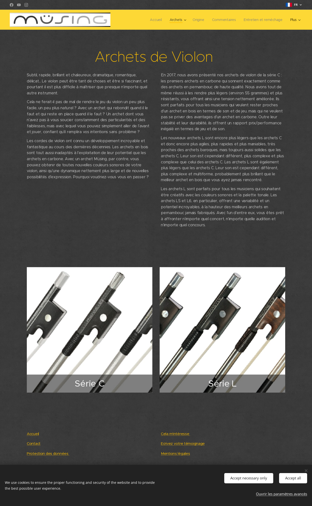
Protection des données (48, 453)
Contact (33, 443)
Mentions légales (175, 453)
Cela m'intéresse (175, 433)
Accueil (33, 433)
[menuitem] (128, 20)
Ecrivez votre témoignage (183, 443)
